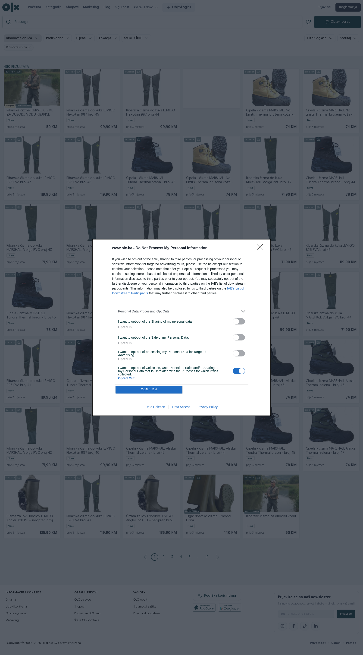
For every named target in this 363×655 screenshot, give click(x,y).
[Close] (261, 247)
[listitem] (181, 310)
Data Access (181, 407)
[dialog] (181, 327)
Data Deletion (155, 407)
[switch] (239, 321)
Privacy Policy (207, 407)
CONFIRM (149, 389)
